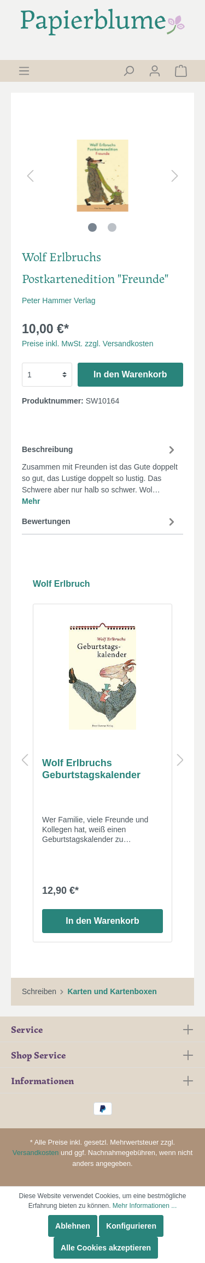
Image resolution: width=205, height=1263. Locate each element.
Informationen (42, 1080)
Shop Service (38, 1054)
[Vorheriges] (30, 176)
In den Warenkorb (130, 374)
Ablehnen (72, 1226)
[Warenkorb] (181, 71)
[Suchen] (128, 71)
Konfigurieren (131, 1226)
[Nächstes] (175, 176)
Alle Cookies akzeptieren (106, 1247)
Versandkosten (36, 1152)
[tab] (100, 473)
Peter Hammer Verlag (59, 300)
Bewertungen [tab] (100, 521)
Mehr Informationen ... (145, 1206)
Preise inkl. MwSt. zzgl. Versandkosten (87, 343)
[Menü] (24, 71)
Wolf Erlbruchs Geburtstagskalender (91, 768)
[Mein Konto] (155, 71)
